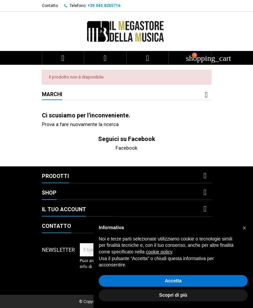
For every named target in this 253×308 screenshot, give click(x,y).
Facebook (126, 148)
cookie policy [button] (159, 251)
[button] (244, 228)
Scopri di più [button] (173, 295)
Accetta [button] (173, 280)
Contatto (50, 5)
